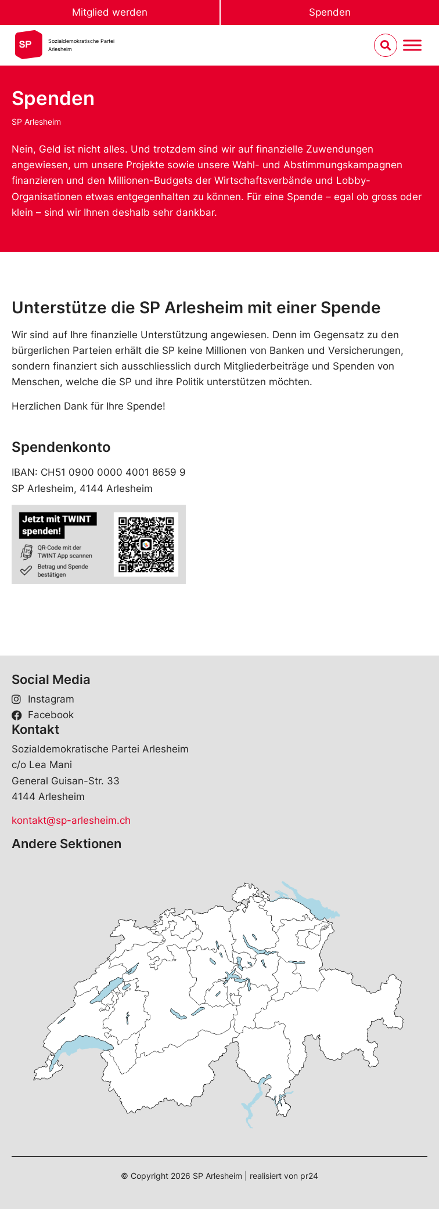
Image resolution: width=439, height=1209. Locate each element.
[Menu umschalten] (412, 45)
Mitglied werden (109, 12)
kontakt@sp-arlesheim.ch (71, 820)
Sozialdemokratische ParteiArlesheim (81, 45)
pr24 (309, 1176)
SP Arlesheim (36, 121)
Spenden (330, 12)
